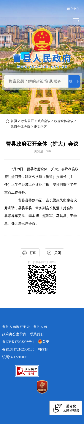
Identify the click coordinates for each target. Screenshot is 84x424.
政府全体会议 (64, 121)
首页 (14, 121)
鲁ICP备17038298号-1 (18, 342)
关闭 (57, 253)
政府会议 (44, 121)
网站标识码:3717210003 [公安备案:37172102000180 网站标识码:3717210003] (25, 349)
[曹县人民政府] (42, 60)
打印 (33, 253)
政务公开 (27, 121)
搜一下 (74, 81)
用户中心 (73, 9)
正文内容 (40, 126)
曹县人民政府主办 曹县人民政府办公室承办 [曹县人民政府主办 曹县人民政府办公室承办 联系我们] (24, 330)
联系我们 (37, 334)
